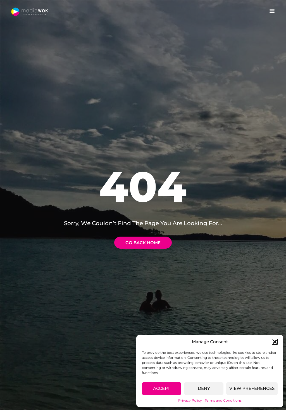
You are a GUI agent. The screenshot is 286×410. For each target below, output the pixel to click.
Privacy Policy (190, 400)
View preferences (252, 388)
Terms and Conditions (223, 400)
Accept (161, 388)
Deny (204, 388)
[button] (275, 342)
